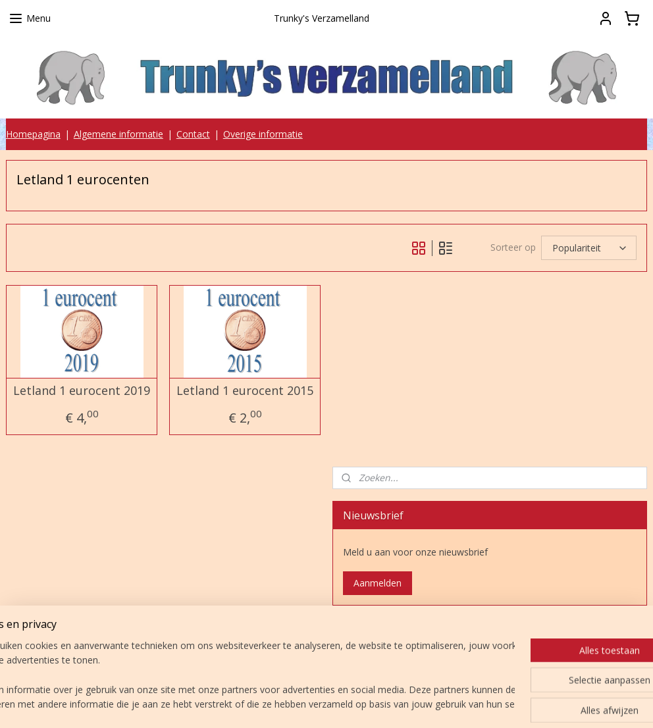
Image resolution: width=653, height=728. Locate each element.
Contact (193, 134)
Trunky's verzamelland (397, 637)
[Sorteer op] (589, 248)
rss (320, 704)
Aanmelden (377, 583)
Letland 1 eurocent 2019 (81, 391)
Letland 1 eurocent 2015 (244, 391)
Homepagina (33, 134)
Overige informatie (263, 134)
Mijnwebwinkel (485, 704)
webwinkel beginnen (370, 704)
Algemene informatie (118, 134)
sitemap (292, 704)
